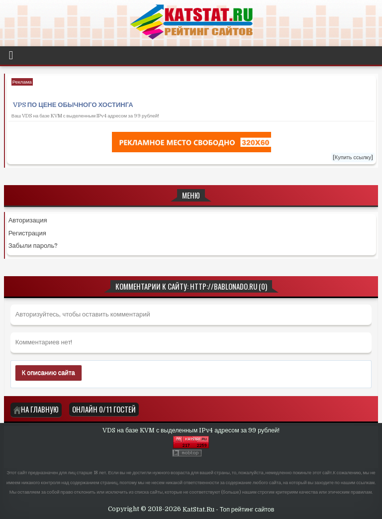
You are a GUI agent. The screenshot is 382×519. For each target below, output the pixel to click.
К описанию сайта (48, 372)
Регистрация (27, 233)
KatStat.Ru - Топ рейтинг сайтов (229, 509)
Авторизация (27, 220)
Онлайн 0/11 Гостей (104, 409)
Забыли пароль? (33, 245)
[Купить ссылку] (353, 157)
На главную (36, 409)
